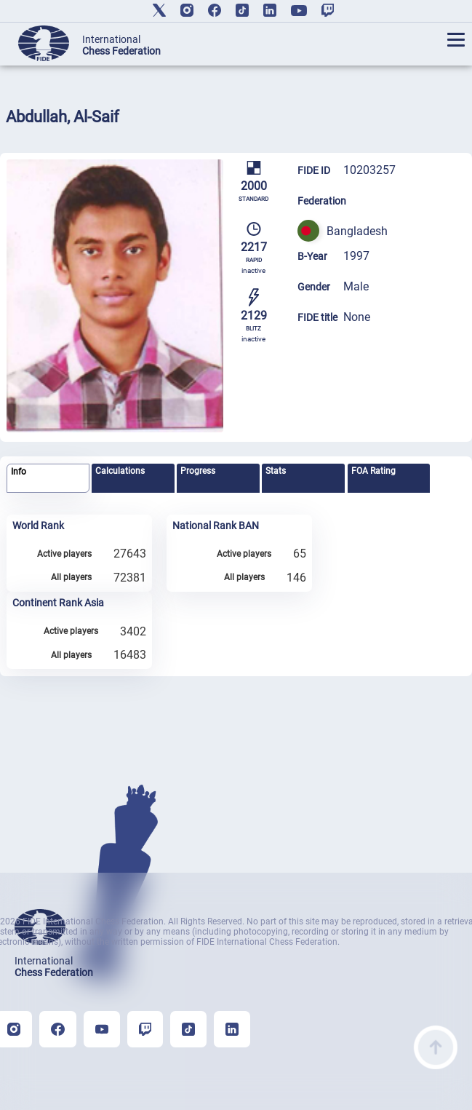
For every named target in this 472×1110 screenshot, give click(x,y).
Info (18, 472)
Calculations (120, 471)
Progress (197, 471)
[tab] (48, 478)
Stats (275, 471)
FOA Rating (373, 471)
